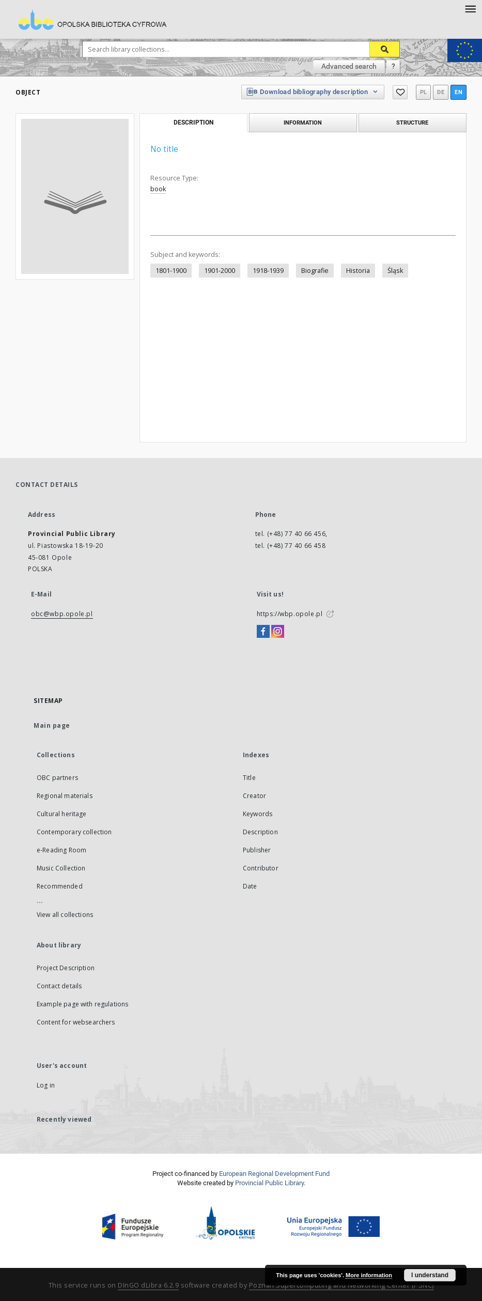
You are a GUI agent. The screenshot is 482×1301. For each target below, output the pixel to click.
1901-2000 (219, 270)
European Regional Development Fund (274, 1173)
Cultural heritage (62, 813)
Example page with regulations (82, 1004)
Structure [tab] (412, 122)
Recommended (60, 886)
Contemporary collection (74, 832)
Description (260, 832)
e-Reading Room (61, 850)
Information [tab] (303, 122)
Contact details (59, 986)
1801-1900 (171, 270)
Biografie (315, 270)
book (158, 189)
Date (250, 886)
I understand (429, 1275)
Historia (358, 270)
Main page (52, 725)
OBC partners (57, 777)
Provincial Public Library (269, 1183)
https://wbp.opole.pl (290, 613)
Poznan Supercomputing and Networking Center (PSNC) (341, 1285)
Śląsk (395, 270)
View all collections (65, 914)
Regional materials (64, 795)
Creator (254, 795)
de (440, 92)
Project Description (66, 967)
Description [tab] (193, 122)
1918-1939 (268, 270)
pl (423, 92)
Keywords (257, 813)
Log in (46, 1085)
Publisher (257, 850)
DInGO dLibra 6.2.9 (148, 1285)
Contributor (260, 868)
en (458, 92)
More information (369, 1275)
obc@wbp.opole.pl (62, 613)
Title (249, 777)
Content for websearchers (76, 1022)
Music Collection (61, 868)
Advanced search (349, 66)
